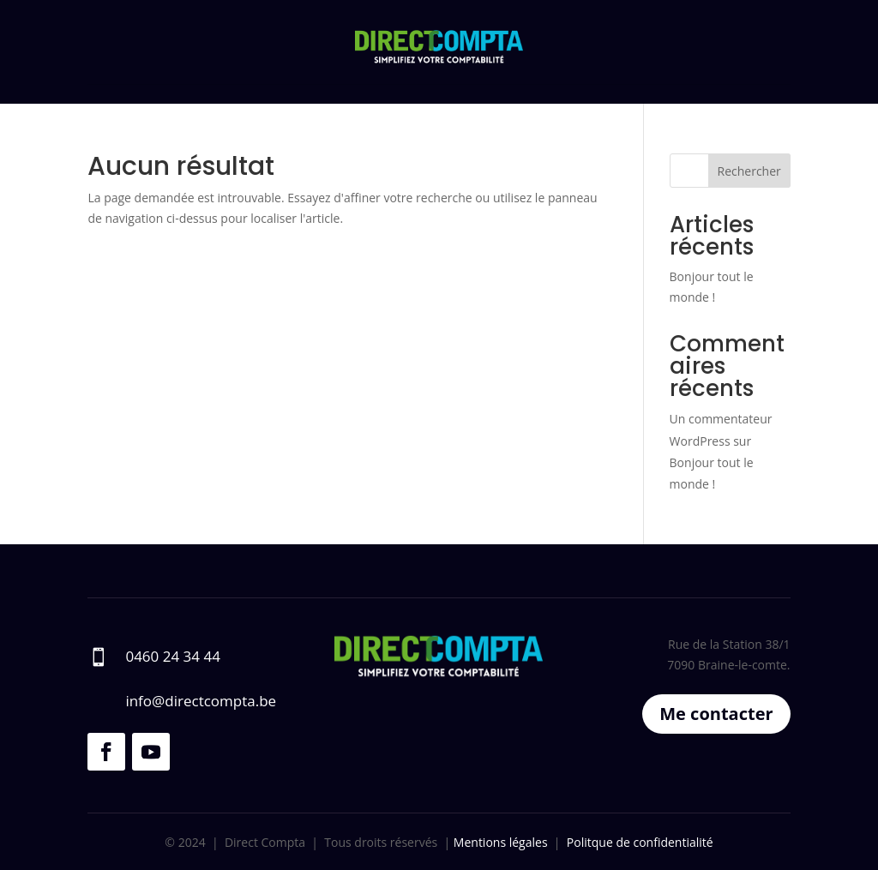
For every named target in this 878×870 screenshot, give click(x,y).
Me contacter (716, 713)
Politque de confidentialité (640, 842)
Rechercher (749, 171)
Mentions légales (498, 842)
